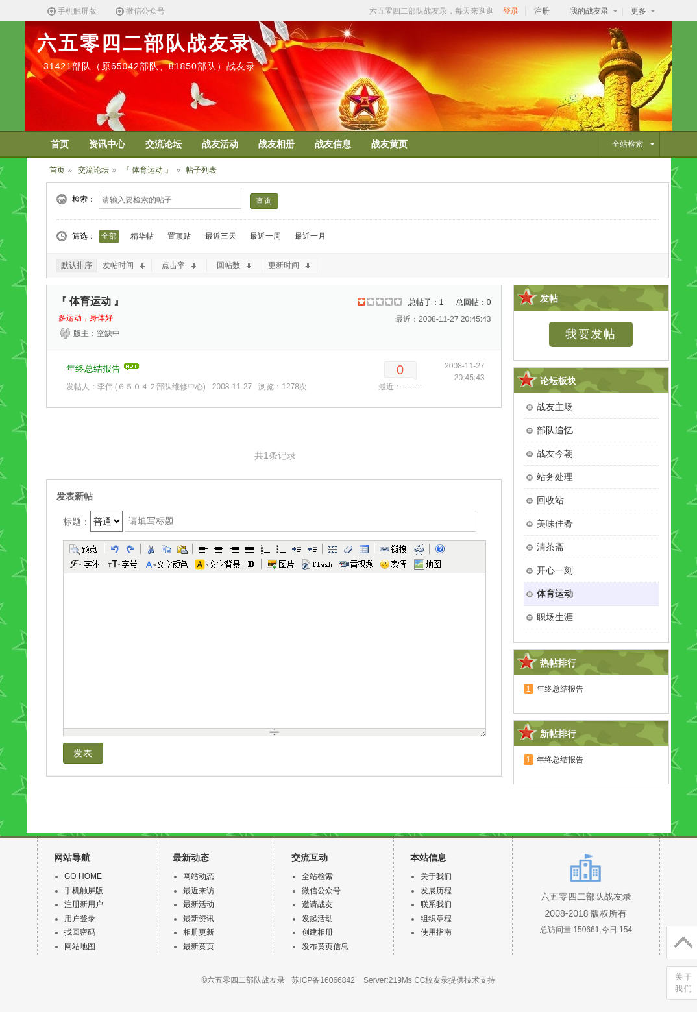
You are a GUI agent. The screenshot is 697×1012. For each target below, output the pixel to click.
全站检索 (317, 876)
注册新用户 (83, 904)
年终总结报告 (93, 368)
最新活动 (198, 904)
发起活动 (317, 918)
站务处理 (555, 477)
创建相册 (317, 932)
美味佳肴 (555, 523)
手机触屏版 (71, 11)
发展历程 (436, 890)
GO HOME (83, 876)
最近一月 (310, 236)
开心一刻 (555, 570)
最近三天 (220, 236)
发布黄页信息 (325, 946)
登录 (511, 11)
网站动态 (198, 876)
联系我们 (436, 904)
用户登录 (79, 918)
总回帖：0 (473, 302)
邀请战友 (317, 904)
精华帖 (142, 236)
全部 (109, 236)
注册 (542, 11)
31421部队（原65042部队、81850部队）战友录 (149, 66)
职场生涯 (555, 617)
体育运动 (555, 593)
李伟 (105, 386)
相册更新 (198, 932)
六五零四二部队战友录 (144, 43)
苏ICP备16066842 (322, 980)
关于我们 (436, 876)
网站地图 (79, 946)
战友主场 (555, 407)
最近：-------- (400, 386)
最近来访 (198, 890)
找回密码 (79, 932)
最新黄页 (198, 946)
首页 (57, 170)
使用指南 (436, 932)
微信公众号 (139, 11)
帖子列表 (201, 170)
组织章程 (436, 918)
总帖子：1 (426, 302)
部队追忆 (555, 430)
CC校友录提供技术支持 (454, 980)
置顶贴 (179, 236)
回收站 (550, 500)
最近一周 (265, 236)
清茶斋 (550, 547)
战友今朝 (555, 453)
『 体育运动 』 (147, 170)
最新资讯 (198, 918)
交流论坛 (93, 170)
